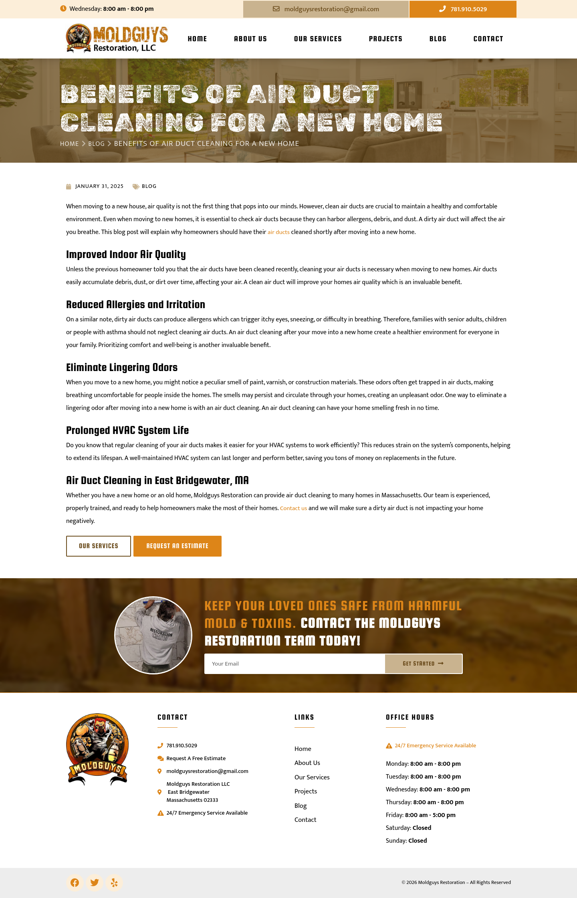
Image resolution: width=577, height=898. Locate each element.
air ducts (279, 232)
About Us (250, 38)
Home (197, 38)
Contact (488, 38)
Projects (386, 38)
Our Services (318, 38)
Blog (438, 38)
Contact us (294, 508)
